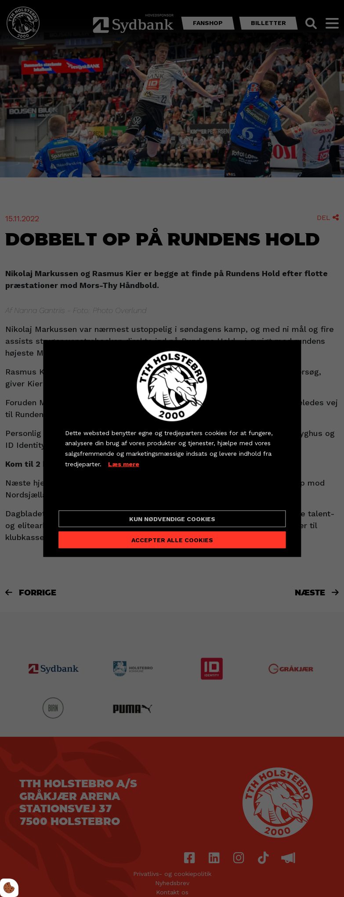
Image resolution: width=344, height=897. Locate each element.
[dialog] (172, 448)
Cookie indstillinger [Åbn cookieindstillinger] (96, 496)
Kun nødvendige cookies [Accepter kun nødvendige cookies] (172, 518)
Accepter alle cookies (172, 540)
